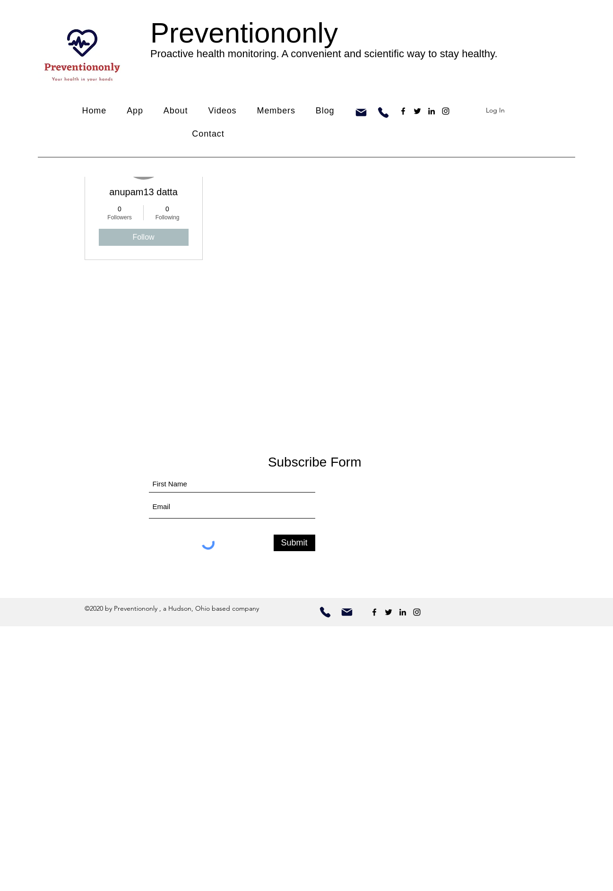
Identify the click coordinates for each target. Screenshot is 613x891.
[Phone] (383, 112)
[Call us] (325, 612)
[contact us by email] (347, 612)
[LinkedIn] (431, 111)
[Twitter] (417, 111)
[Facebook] (403, 111)
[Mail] (361, 112)
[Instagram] (445, 111)
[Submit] (294, 543)
